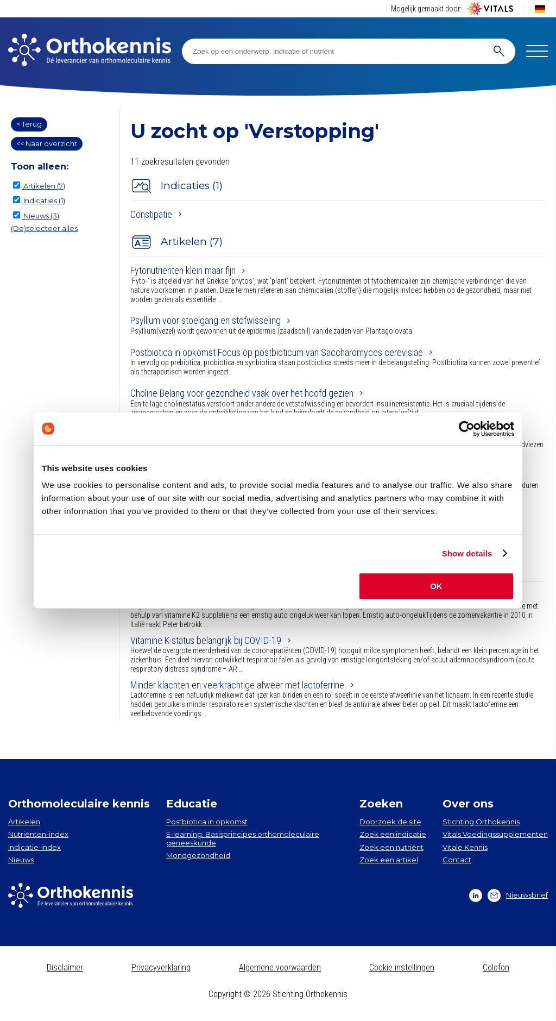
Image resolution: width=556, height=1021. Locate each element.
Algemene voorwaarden (280, 967)
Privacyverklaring (161, 967)
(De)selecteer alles (44, 228)
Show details (467, 553)
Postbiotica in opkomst (207, 821)
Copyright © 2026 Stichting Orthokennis (278, 994)
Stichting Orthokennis (481, 821)
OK (436, 586)
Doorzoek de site (390, 821)
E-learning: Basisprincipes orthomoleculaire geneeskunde (242, 838)
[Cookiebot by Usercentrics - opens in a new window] (466, 429)
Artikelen (24, 821)
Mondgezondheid (198, 855)
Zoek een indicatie (392, 834)
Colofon (496, 967)
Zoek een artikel (388, 859)
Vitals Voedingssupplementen (495, 834)
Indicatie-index (34, 847)
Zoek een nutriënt (391, 847)
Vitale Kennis (465, 847)
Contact (457, 859)
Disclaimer (65, 967)
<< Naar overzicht (46, 143)
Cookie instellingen (401, 967)
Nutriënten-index (38, 834)
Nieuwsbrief (518, 895)
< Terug (29, 124)
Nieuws (21, 859)
